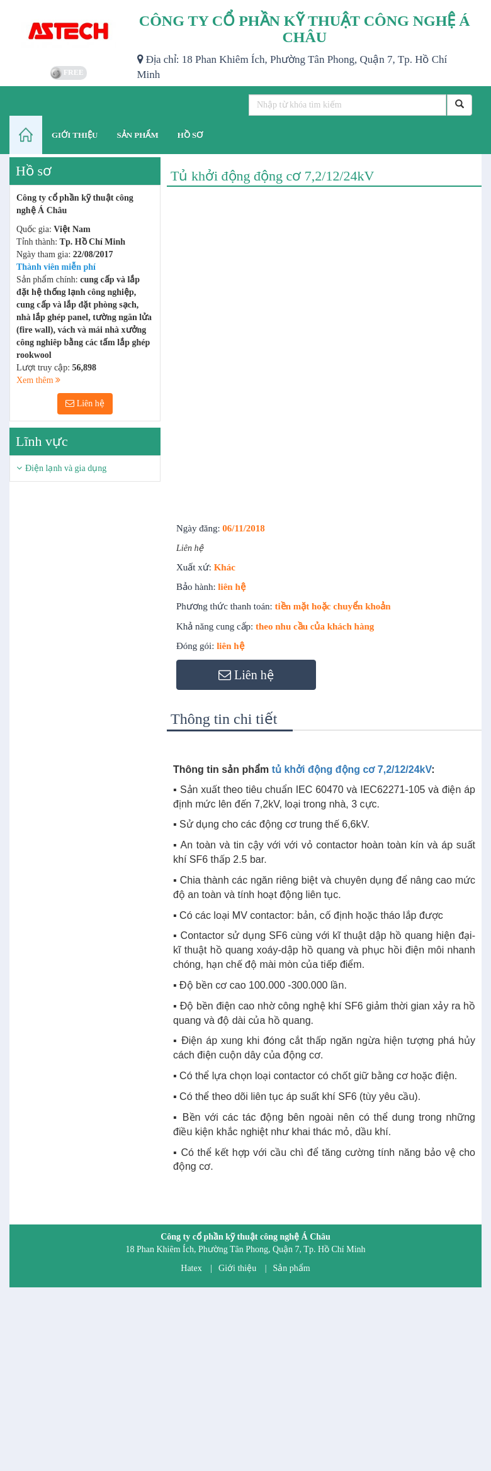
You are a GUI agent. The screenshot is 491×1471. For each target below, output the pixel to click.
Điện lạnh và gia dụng (65, 468)
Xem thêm (38, 380)
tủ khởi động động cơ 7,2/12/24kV (352, 769)
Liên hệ (84, 403)
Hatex (191, 1268)
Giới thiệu (237, 1268)
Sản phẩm (291, 1268)
